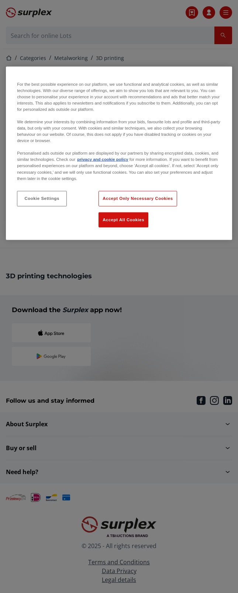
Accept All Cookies (123, 219)
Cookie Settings (41, 198)
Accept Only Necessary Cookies (138, 198)
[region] (119, 153)
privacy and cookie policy (102, 159)
